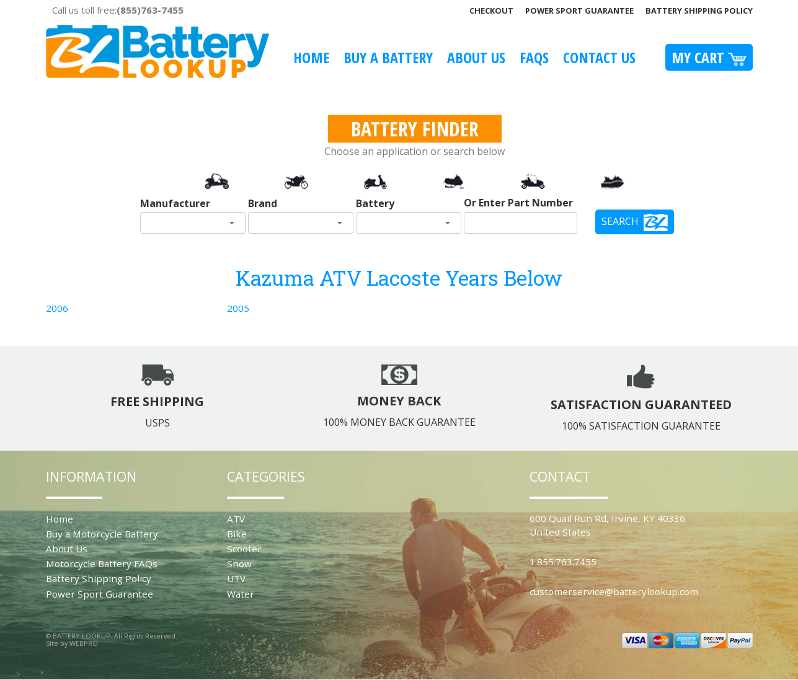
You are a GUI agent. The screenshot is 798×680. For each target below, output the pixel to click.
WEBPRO (83, 643)
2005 (238, 308)
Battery (375, 203)
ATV (236, 519)
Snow (239, 563)
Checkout (491, 10)
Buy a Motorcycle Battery (102, 534)
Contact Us (599, 57)
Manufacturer (175, 203)
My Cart (709, 57)
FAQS (534, 57)
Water (240, 594)
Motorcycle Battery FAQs (101, 563)
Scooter (244, 548)
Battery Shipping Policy (699, 10)
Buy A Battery (388, 57)
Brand (262, 203)
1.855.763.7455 (563, 561)
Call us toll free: (118, 10)
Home (311, 57)
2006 (57, 308)
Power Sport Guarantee (579, 10)
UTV (236, 578)
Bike (237, 534)
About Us (476, 57)
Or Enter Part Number (518, 203)
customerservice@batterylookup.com (614, 591)
